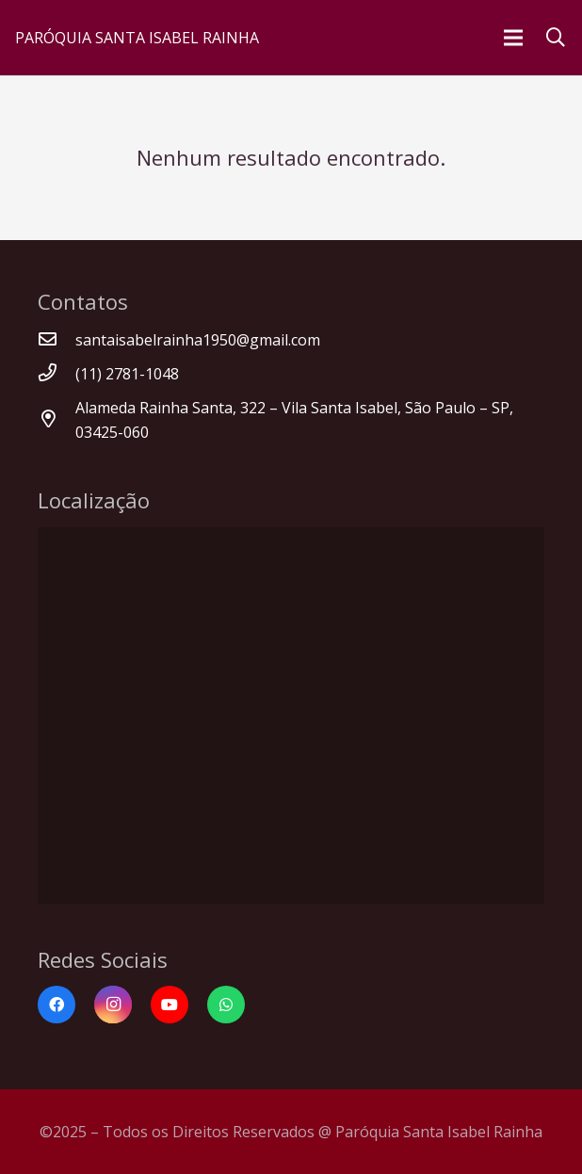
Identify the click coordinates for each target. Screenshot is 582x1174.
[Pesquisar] (555, 38)
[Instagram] (113, 1004)
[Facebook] (56, 1004)
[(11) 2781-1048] (56, 374)
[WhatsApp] (226, 1004)
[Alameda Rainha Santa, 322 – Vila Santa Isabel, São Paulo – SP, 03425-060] (56, 420)
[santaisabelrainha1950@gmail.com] (56, 340)
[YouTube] (169, 1004)
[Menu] (513, 37)
